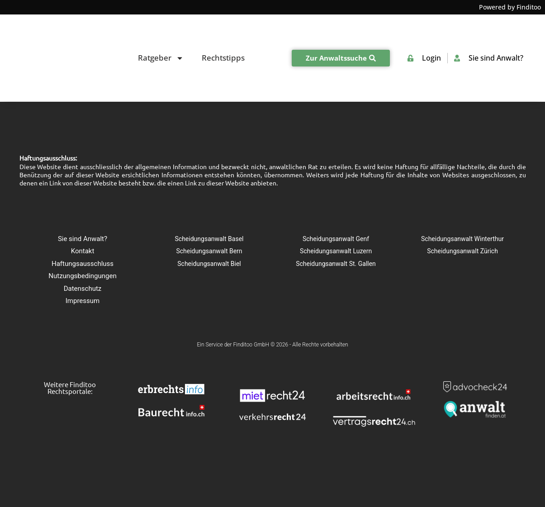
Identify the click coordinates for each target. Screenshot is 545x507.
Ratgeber (161, 32)
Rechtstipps (223, 31)
